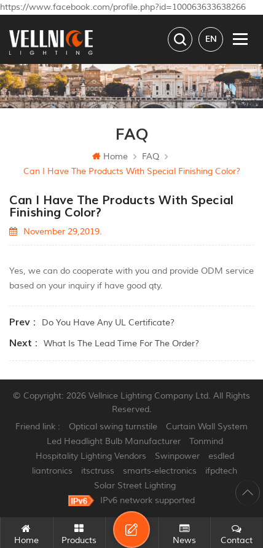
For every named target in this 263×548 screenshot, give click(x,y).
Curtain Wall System (207, 426)
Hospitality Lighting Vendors (91, 456)
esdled (221, 456)
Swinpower (177, 456)
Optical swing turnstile (113, 426)
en (211, 39)
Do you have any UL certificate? (108, 322)
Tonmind (206, 441)
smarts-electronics (160, 471)
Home (110, 156)
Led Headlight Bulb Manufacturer (114, 441)
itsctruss (97, 471)
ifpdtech (221, 471)
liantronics (52, 471)
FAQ (150, 156)
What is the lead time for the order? (121, 343)
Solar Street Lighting (135, 485)
